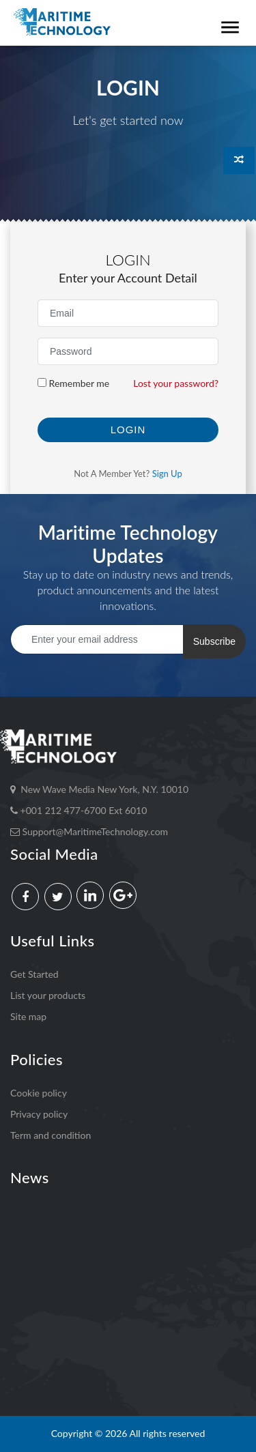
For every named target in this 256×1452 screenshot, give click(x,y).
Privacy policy (39, 1114)
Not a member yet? (128, 473)
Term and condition (50, 1135)
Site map (28, 1016)
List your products (47, 995)
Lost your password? (175, 383)
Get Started (34, 974)
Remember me (73, 383)
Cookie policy (38, 1093)
